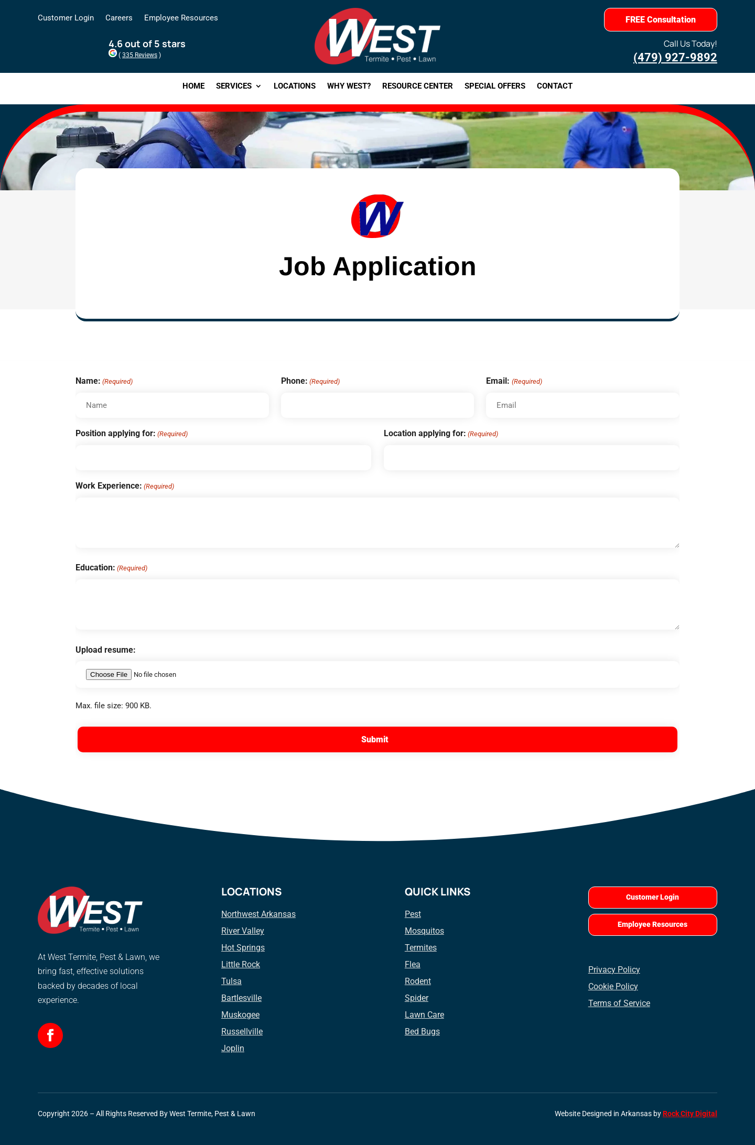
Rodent (418, 981)
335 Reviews (139, 55)
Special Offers (495, 86)
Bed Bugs (422, 1031)
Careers (119, 18)
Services (234, 86)
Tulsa (231, 981)
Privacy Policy (614, 970)
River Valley (242, 931)
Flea (412, 964)
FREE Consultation (660, 20)
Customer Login (66, 18)
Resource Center (417, 86)
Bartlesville (241, 998)
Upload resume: (106, 650)
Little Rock (240, 964)
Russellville (242, 1031)
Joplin (232, 1048)
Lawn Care (424, 1015)
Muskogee (240, 1015)
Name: (104, 381)
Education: (111, 568)
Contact (555, 86)
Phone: (310, 381)
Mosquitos (424, 931)
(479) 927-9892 (675, 57)
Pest (413, 914)
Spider (416, 998)
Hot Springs (243, 948)
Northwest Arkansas (258, 914)
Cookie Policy (613, 986)
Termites (421, 948)
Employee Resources (181, 18)
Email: (514, 381)
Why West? (349, 86)
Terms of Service (619, 1003)
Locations (295, 86)
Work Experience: (125, 486)
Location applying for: (441, 434)
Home (193, 86)
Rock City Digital (690, 1113)
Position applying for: (132, 434)
